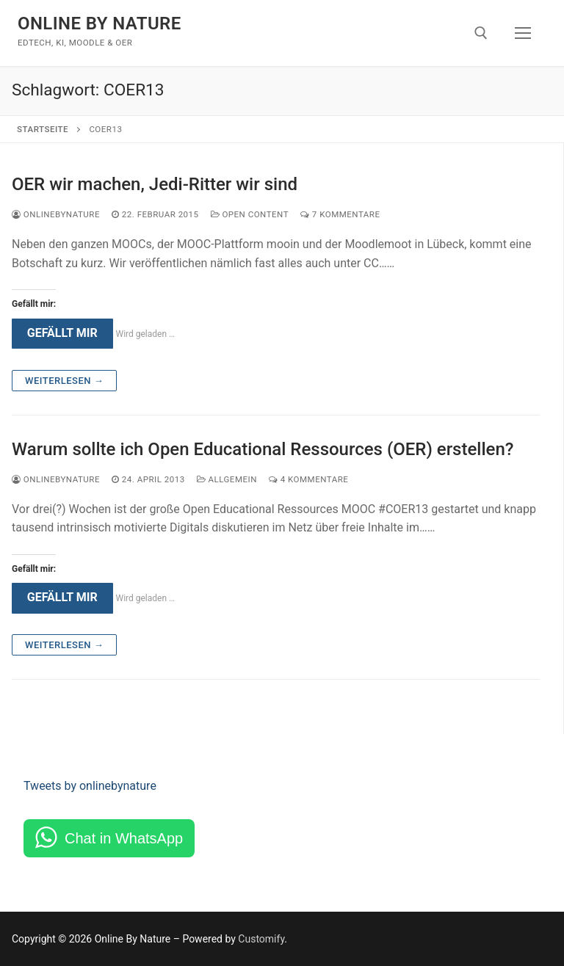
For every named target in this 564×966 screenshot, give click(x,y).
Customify (261, 939)
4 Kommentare (308, 479)
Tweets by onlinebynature (90, 786)
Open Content (250, 214)
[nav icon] (522, 33)
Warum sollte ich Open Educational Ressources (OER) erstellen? (262, 449)
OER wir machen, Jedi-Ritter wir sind (154, 184)
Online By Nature (99, 23)
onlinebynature (56, 214)
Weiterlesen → (64, 380)
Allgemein (227, 479)
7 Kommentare (340, 214)
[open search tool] (481, 33)
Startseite (42, 129)
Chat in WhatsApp (124, 838)
